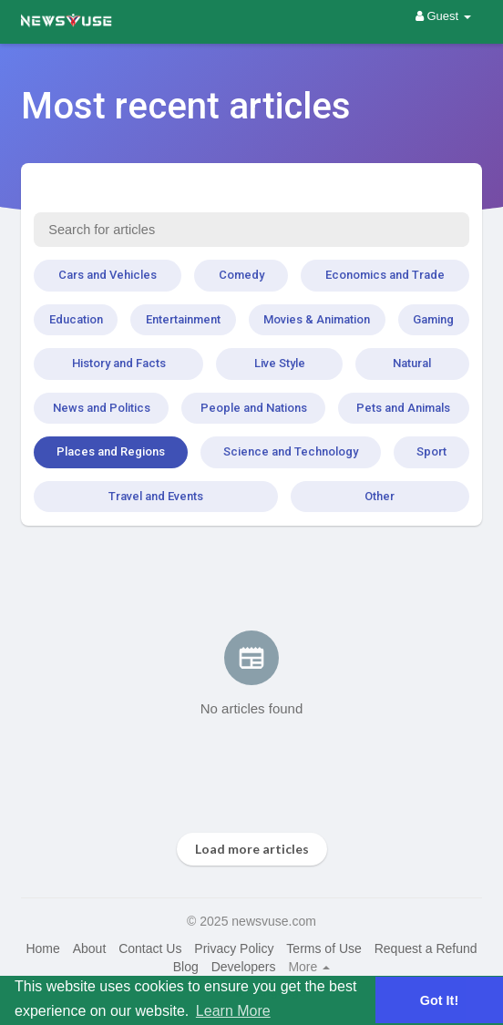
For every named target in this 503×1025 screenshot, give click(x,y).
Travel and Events (155, 496)
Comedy (241, 275)
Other (379, 496)
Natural (412, 363)
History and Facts (119, 363)
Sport (431, 451)
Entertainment (183, 319)
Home (42, 948)
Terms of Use (323, 948)
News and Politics (101, 408)
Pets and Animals (403, 408)
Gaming (433, 319)
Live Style (279, 363)
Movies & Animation (316, 319)
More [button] (309, 966)
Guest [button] (443, 16)
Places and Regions (110, 451)
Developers (243, 966)
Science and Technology (290, 451)
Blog (186, 966)
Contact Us (149, 948)
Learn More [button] (233, 1011)
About (90, 948)
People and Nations (253, 408)
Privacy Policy (233, 948)
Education (76, 319)
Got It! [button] (439, 1000)
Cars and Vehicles (107, 275)
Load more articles (252, 848)
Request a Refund (426, 948)
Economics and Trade (385, 275)
